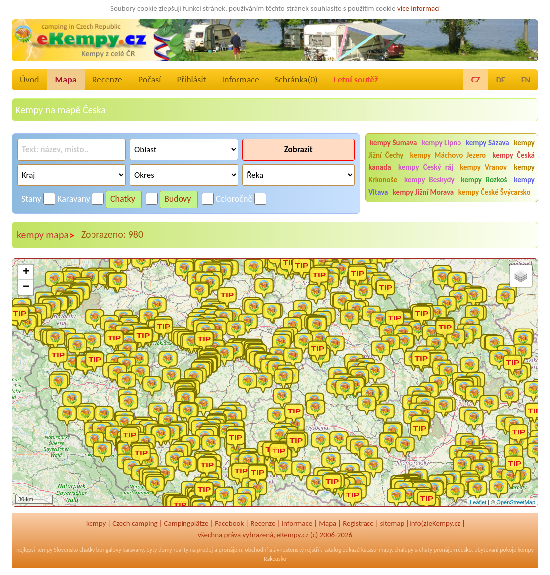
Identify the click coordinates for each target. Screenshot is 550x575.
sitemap (392, 523)
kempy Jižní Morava (423, 192)
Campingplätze (186, 523)
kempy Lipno (441, 142)
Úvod (29, 79)
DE (500, 79)
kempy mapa (46, 235)
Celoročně (234, 198)
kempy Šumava (393, 142)
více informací (418, 8)
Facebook (229, 523)
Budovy (177, 198)
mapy (385, 549)
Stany (31, 198)
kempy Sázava (487, 142)
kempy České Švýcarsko (494, 192)
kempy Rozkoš (484, 179)
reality (180, 549)
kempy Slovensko (57, 549)
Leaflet (478, 502)
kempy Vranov (483, 167)
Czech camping (134, 523)
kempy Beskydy (429, 179)
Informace (240, 79)
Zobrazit (298, 149)
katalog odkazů (341, 549)
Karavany (73, 198)
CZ (475, 79)
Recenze (107, 79)
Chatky (122, 198)
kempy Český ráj (425, 167)
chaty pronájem (438, 549)
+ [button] (26, 272)
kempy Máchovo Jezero (448, 155)
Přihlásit (191, 79)
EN (525, 79)
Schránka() (296, 79)
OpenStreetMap (515, 502)
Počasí (149, 79)
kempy (96, 523)
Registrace (358, 523)
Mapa (65, 79)
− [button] (26, 287)
